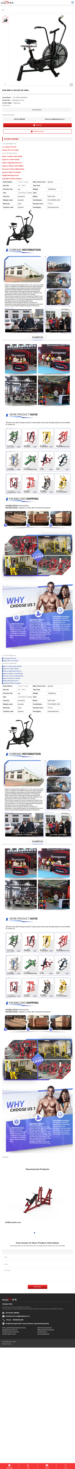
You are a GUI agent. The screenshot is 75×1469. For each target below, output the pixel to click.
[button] (32, 1232)
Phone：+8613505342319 (14, 1320)
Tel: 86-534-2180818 (12, 1313)
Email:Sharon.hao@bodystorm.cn (18, 1316)
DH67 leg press (12, 1223)
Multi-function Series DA (45, 1328)
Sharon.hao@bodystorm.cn (55, 119)
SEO (14, 1341)
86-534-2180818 (19, 119)
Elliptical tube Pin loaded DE (46, 1330)
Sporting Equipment (44, 1334)
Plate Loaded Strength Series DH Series (14, 1328)
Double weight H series (9, 1334)
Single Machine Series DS (9, 1330)
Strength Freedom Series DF (10, 1332)
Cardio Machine (37, 110)
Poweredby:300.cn (7, 1341)
